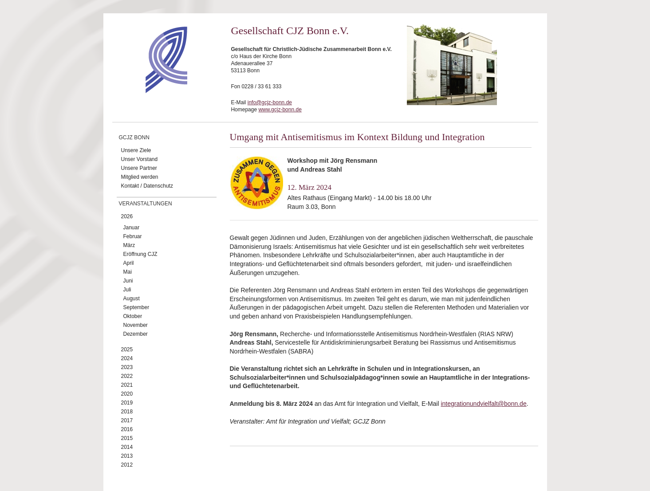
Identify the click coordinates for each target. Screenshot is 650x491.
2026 (127, 216)
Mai (127, 272)
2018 (127, 412)
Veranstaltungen (145, 203)
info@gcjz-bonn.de (270, 102)
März (129, 245)
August (131, 298)
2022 (127, 376)
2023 (127, 367)
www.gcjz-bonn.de (279, 109)
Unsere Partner (139, 168)
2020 (127, 394)
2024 (127, 358)
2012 (127, 465)
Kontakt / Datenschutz (147, 186)
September (136, 307)
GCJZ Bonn (134, 137)
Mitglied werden (139, 177)
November (135, 325)
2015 (127, 438)
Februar (132, 236)
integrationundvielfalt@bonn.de (483, 403)
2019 (127, 403)
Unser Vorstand (139, 159)
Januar (131, 227)
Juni (128, 281)
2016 (127, 429)
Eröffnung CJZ (140, 254)
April (128, 263)
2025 (127, 349)
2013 (127, 456)
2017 (127, 420)
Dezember (135, 334)
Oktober (132, 316)
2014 (127, 447)
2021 (127, 385)
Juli (127, 290)
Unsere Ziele (136, 150)
